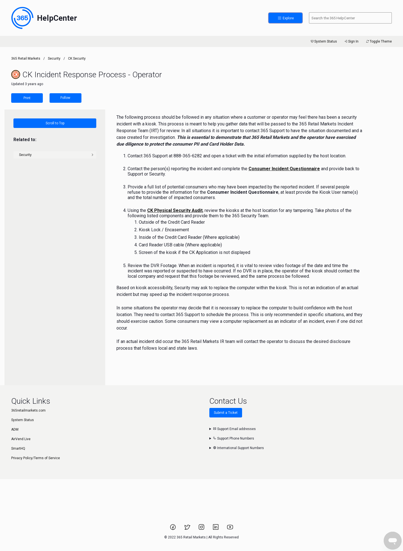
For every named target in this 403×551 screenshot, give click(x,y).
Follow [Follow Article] (65, 98)
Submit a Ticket (226, 413)
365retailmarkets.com (28, 410)
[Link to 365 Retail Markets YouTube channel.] (230, 529)
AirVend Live (21, 439)
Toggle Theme (378, 41)
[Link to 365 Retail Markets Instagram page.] (202, 529)
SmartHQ (18, 448)
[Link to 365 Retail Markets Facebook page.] (173, 529)
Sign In (351, 41)
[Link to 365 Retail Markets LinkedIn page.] (216, 529)
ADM (14, 429)
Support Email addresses (234, 429)
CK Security (77, 58)
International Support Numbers (238, 448)
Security (54, 58)
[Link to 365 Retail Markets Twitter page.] (188, 529)
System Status (323, 41)
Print (27, 98)
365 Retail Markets (25, 58)
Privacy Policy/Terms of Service (35, 458)
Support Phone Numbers (233, 438)
